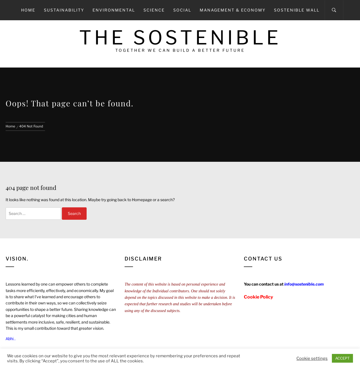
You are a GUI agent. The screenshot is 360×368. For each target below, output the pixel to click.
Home (28, 10)
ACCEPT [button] (342, 358)
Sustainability (64, 10)
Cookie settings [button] (312, 358)
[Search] (334, 10)
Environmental (114, 10)
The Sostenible (180, 37)
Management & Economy (233, 10)
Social (182, 10)
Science (154, 10)
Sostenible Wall (297, 10)
